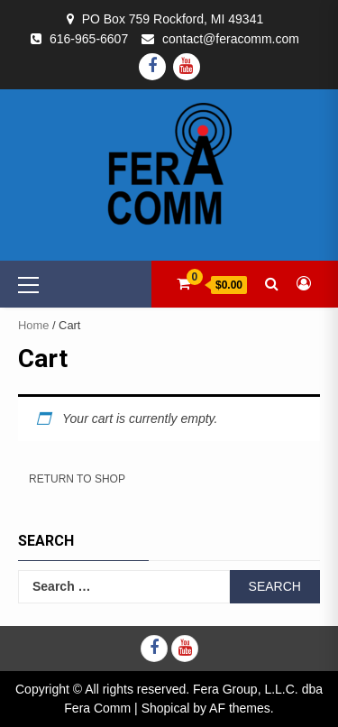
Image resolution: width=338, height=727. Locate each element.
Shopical (166, 708)
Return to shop (77, 479)
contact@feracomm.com (230, 39)
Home (33, 325)
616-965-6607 (89, 39)
